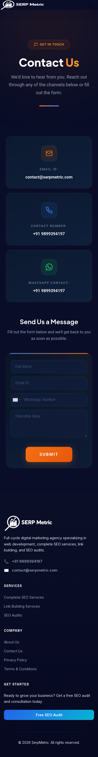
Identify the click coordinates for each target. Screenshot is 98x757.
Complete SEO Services (24, 597)
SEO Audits (13, 615)
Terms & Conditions (20, 669)
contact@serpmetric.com (49, 177)
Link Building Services (22, 606)
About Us (11, 642)
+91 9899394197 (49, 233)
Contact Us (13, 651)
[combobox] (16, 400)
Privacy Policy (15, 660)
